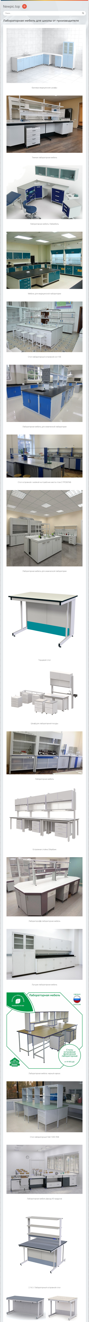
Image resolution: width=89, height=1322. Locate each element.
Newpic (11, 6)
